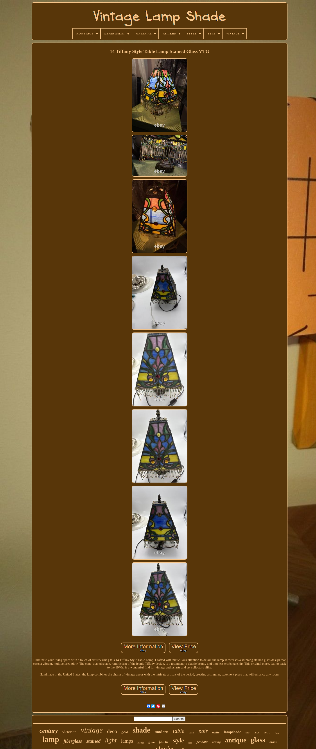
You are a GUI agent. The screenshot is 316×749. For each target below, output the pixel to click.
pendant (202, 742)
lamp (51, 739)
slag (190, 743)
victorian (69, 732)
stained (93, 741)
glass (258, 740)
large (257, 732)
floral (163, 741)
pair (203, 731)
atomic (140, 742)
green (151, 742)
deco (112, 731)
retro (267, 732)
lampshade (232, 732)
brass (273, 742)
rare (191, 732)
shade (141, 730)
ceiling (216, 742)
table (178, 731)
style (178, 740)
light (111, 740)
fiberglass (72, 741)
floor (277, 733)
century (49, 730)
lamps (127, 741)
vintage (92, 730)
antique (235, 740)
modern (161, 731)
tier (248, 732)
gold (124, 732)
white (215, 732)
